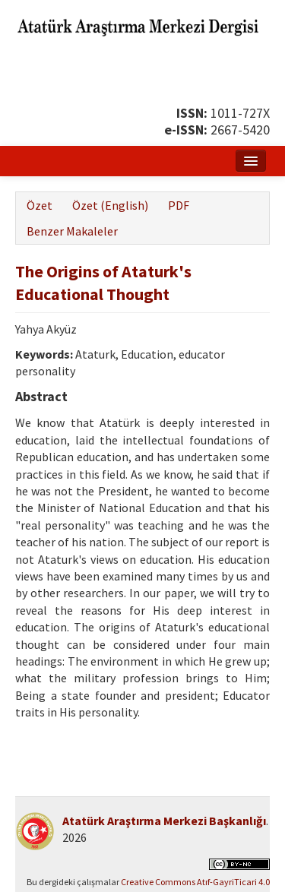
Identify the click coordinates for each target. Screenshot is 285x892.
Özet (39, 205)
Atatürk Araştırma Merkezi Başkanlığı (164, 820)
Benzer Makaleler (72, 231)
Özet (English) (110, 205)
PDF (178, 205)
